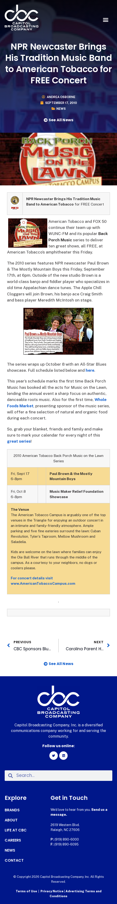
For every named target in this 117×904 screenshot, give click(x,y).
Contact (14, 860)
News (61, 108)
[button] (105, 19)
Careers (13, 840)
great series (19, 441)
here (90, 370)
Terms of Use (26, 891)
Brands (12, 810)
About (11, 820)
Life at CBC (16, 830)
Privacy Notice (52, 891)
